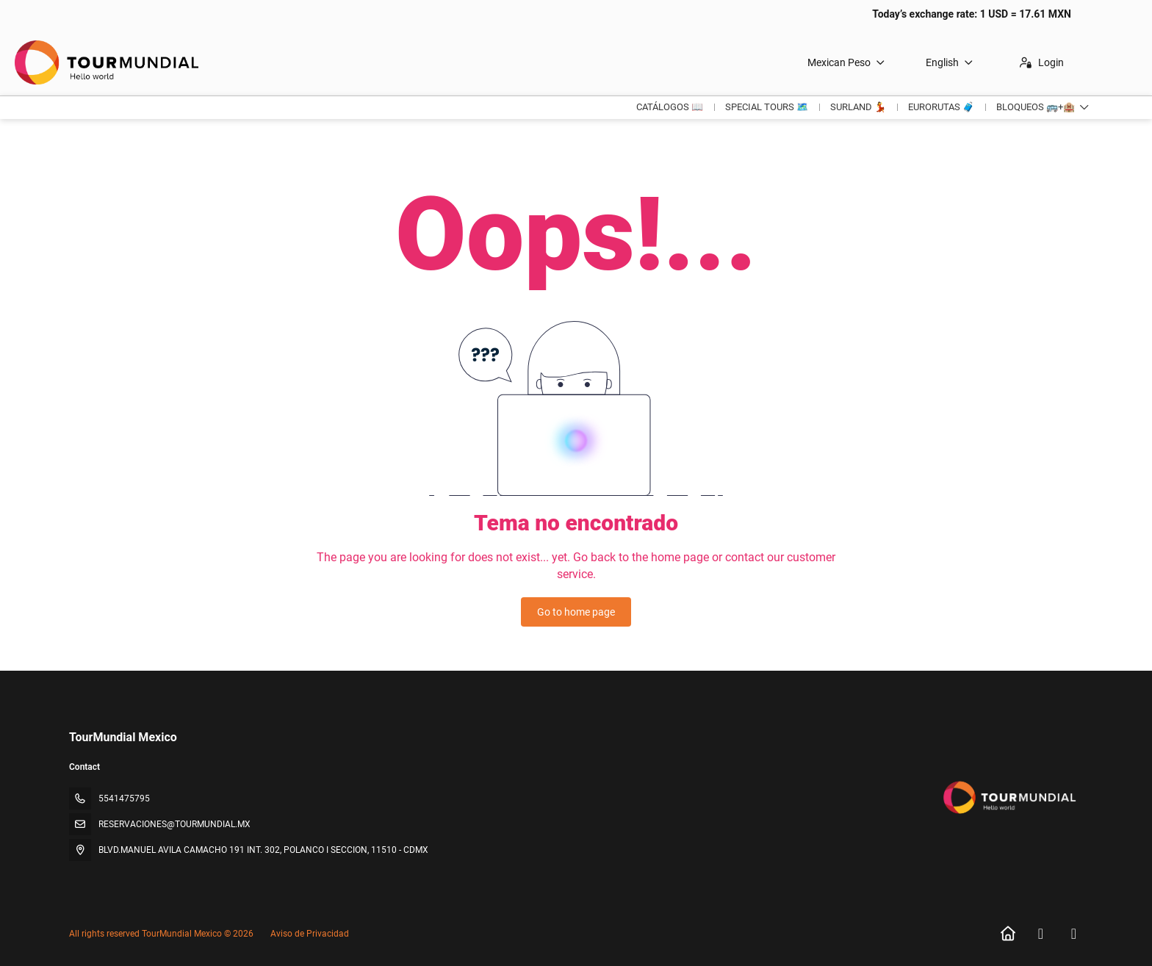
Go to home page (576, 612)
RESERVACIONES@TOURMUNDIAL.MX (174, 824)
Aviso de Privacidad (309, 934)
